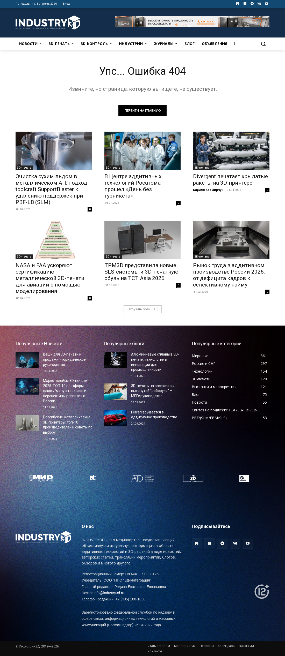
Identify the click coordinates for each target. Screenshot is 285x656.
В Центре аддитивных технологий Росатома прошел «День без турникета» (132, 186)
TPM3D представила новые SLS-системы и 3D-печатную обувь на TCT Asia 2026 (141, 271)
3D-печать (24, 167)
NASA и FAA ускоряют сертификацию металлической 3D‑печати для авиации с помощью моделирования (50, 278)
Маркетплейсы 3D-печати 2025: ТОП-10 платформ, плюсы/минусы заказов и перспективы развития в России (65, 391)
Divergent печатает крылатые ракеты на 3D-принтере (230, 179)
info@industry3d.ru (109, 593)
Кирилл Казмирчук (208, 189)
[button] (263, 43)
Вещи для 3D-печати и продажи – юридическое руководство (64, 359)
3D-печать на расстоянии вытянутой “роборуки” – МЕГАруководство (153, 391)
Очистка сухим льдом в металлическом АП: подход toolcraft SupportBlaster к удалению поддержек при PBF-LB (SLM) (51, 189)
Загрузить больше (142, 309)
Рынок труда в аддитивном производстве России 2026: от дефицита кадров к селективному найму (229, 275)
